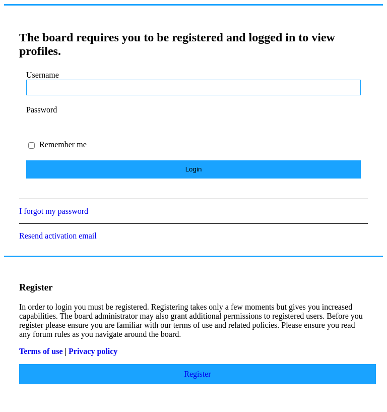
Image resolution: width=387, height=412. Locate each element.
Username (42, 75)
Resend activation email (58, 235)
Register (197, 374)
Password (41, 109)
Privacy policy (93, 351)
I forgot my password (53, 211)
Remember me (57, 144)
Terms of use (41, 351)
